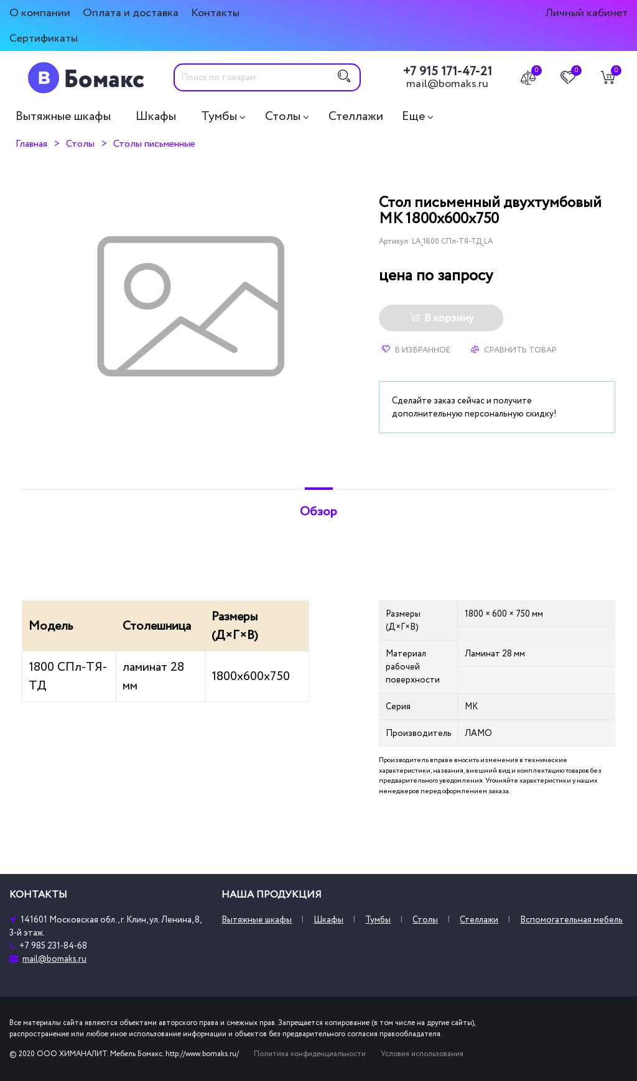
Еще (413, 116)
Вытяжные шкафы (63, 116)
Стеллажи (355, 116)
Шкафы (156, 116)
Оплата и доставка (131, 13)
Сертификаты (43, 38)
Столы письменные (154, 143)
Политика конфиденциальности (310, 1054)
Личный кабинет (586, 13)
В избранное (416, 350)
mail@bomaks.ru (447, 84)
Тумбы (219, 116)
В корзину (441, 318)
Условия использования (422, 1054)
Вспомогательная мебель (571, 920)
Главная (31, 143)
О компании (39, 13)
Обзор (318, 511)
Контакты (215, 13)
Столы (282, 116)
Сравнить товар (514, 350)
